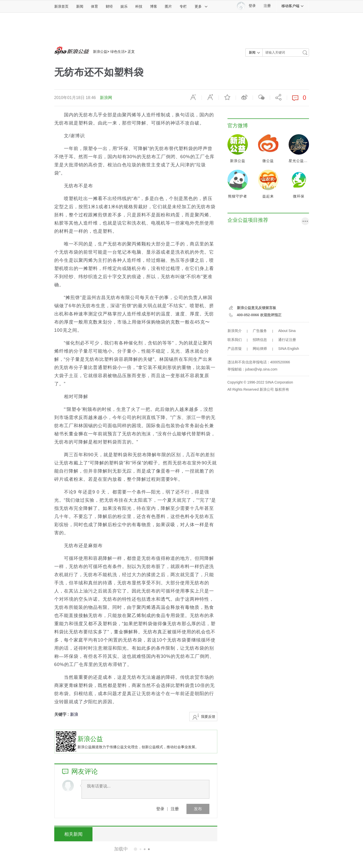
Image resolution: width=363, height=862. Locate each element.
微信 (261, 97)
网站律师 (260, 349)
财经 (109, 6)
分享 (278, 97)
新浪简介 (234, 331)
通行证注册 (287, 340)
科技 (138, 6)
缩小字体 (193, 97)
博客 (153, 6)
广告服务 (260, 331)
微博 (244, 97)
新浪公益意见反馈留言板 (256, 308)
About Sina (287, 331)
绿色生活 (117, 52)
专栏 (183, 6)
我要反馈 (208, 717)
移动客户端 (292, 6)
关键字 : (62, 714)
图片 (168, 6)
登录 (160, 809)
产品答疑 (234, 349)
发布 (198, 809)
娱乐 (124, 6)
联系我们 (234, 340)
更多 (201, 6)
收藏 (227, 97)
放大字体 (210, 97)
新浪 (74, 714)
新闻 (79, 6)
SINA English (288, 349)
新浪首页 (61, 6)
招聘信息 (260, 340)
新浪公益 (100, 52)
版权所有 (282, 389)
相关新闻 (73, 834)
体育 (94, 6)
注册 (267, 6)
